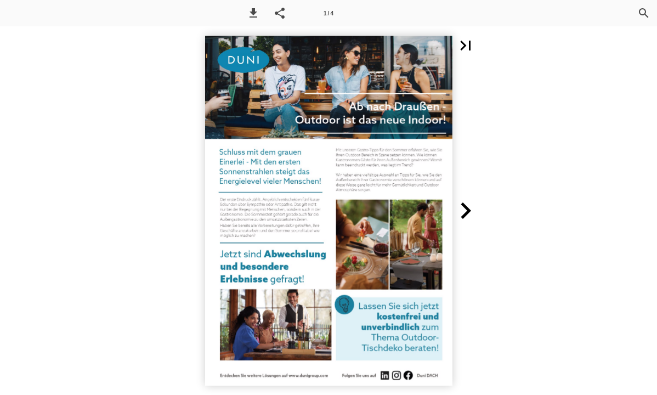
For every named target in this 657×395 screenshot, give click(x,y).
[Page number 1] (328, 13)
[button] (253, 13)
